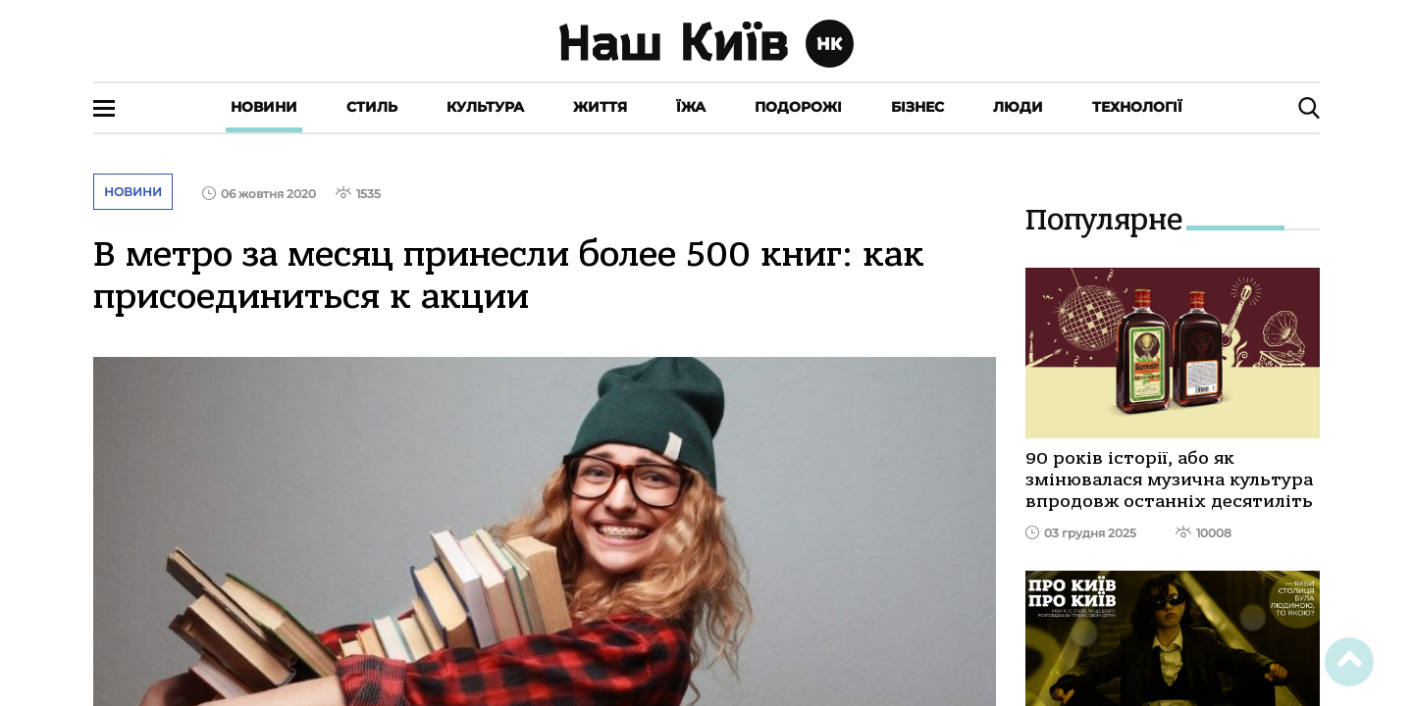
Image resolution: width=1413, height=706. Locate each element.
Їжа (691, 107)
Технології (1137, 107)
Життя (600, 107)
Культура (485, 107)
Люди (1018, 107)
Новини (264, 107)
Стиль (371, 107)
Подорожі (798, 107)
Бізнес (917, 107)
